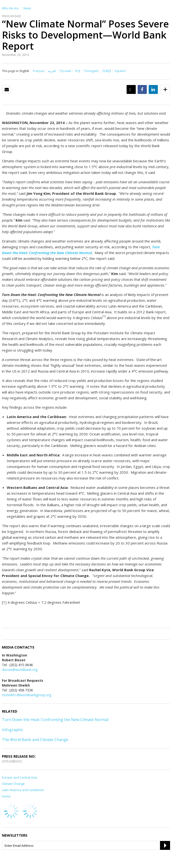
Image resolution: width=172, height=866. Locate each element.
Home (6, 796)
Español (120, 71)
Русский (65, 71)
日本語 (106, 71)
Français (38, 71)
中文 (78, 71)
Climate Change (13, 783)
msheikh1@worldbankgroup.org (26, 695)
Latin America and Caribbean (23, 790)
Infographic (12, 729)
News (27, 8)
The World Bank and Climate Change (35, 739)
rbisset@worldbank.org (19, 669)
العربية (52, 71)
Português (91, 71)
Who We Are (10, 8)
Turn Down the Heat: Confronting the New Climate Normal (55, 719)
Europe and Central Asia (19, 777)
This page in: (10, 71)
